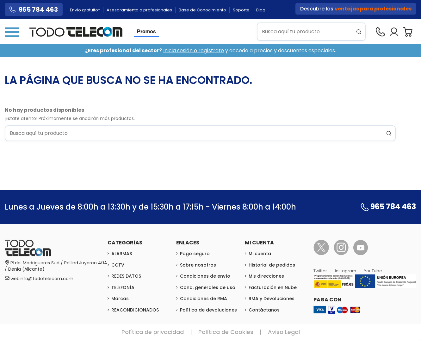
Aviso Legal (284, 332)
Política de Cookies (225, 332)
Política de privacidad (152, 332)
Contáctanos (264, 310)
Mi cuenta (260, 253)
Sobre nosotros (198, 265)
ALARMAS (121, 253)
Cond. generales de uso (207, 287)
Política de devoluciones (208, 310)
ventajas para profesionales (373, 8)
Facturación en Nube (273, 287)
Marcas (120, 298)
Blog (260, 10)
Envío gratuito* (85, 10)
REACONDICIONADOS (135, 310)
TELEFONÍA (122, 287)
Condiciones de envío (205, 276)
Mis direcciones (266, 276)
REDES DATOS (126, 276)
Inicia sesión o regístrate (193, 50)
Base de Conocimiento (203, 10)
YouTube (373, 271)
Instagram (346, 271)
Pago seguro (195, 253)
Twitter (320, 271)
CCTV (117, 265)
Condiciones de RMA (203, 298)
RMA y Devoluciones (271, 298)
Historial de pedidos (272, 265)
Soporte (242, 10)
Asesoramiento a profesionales (140, 10)
